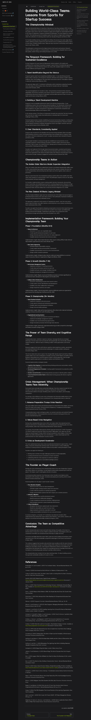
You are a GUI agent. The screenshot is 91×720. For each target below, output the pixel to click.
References (79, 33)
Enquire (80, 2)
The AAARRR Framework (8, 37)
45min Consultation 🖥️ (8, 15)
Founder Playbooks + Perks (8, 52)
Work (70, 2)
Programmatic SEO (7, 42)
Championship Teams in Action (83, 13)
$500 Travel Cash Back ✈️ (8, 13)
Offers (74, 2)
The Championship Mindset (82, 7)
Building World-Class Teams (9, 26)
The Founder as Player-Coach (83, 28)
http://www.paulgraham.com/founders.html (36, 625)
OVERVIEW (3, 6)
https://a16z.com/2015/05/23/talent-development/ (47, 586)
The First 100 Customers (8, 40)
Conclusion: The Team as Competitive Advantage (82, 31)
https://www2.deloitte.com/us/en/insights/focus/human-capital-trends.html (44, 580)
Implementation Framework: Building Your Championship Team (82, 17)
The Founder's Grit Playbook (9, 29)
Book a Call (64, 2)
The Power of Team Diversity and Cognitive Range (82, 21)
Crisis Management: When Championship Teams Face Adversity (82, 25)
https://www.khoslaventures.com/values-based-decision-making (41, 667)
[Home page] (26, 6)
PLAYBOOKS (4, 21)
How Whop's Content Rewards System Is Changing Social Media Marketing (9, 46)
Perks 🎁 (4, 10)
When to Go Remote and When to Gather (8, 34)
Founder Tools (5, 24)
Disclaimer (4, 8)
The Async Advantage (8, 31)
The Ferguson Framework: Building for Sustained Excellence (82, 10)
